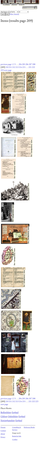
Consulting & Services (16, 428)
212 (13, 67)
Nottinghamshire (7, 420)
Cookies (6, 4)
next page (8, 70)
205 (23, 64)
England (15, 412)
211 (10, 67)
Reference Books (29, 427)
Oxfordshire (13, 416)
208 (33, 64)
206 (27, 64)
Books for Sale (16, 436)
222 (33, 67)
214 (20, 67)
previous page (6, 64)
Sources (27, 1)
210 (6, 67)
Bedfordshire (6, 412)
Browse (19, 1)
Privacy (3, 437)
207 (30, 64)
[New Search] (14, 14)
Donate (3, 427)
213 (17, 67)
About (14, 4)
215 (23, 67)
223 (2, 70)
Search (21, 4)
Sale (33, 1)
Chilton (4, 416)
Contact (3, 430)
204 (20, 64)
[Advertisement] (19, 44)
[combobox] (28, 7)
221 (30, 67)
